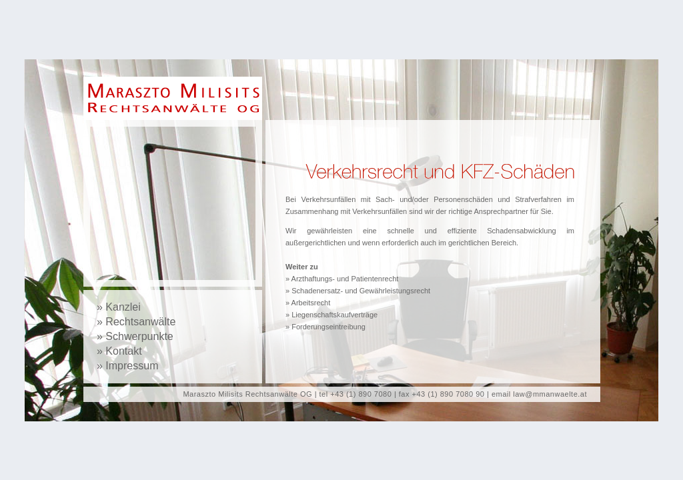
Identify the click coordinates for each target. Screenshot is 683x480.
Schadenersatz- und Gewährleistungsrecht (360, 291)
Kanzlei (122, 307)
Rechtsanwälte (140, 321)
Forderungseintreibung (328, 327)
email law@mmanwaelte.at (539, 394)
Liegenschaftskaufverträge (334, 315)
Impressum (131, 365)
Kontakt (123, 351)
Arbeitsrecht (311, 303)
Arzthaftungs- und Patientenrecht (345, 279)
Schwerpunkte (139, 336)
